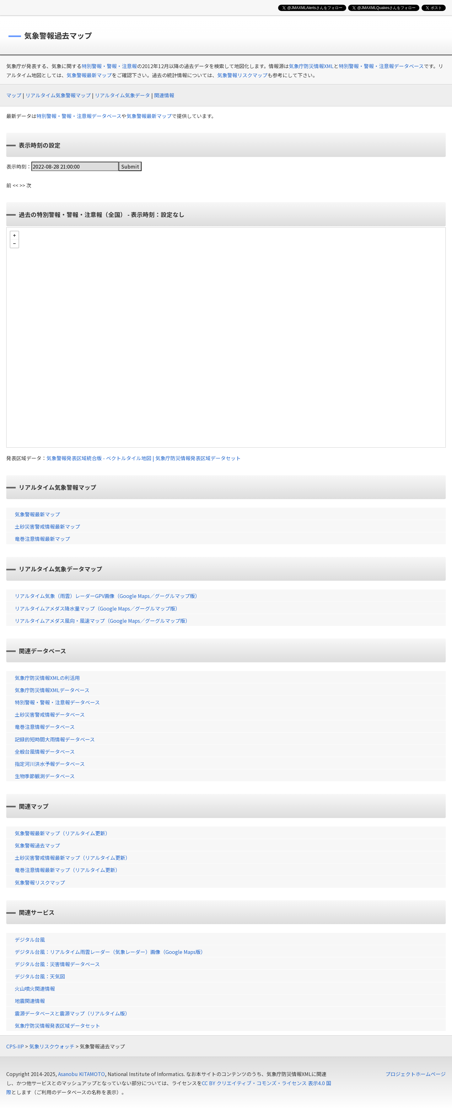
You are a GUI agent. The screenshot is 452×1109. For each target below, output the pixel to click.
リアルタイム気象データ (122, 95)
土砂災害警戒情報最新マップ (47, 526)
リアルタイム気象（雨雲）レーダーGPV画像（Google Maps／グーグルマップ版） (107, 596)
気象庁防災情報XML (311, 66)
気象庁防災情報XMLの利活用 (47, 677)
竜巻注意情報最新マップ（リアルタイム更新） (67, 870)
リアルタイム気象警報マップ (58, 95)
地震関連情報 (30, 1000)
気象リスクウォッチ (51, 1046)
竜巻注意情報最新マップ (42, 538)
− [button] (14, 244)
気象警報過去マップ (37, 845)
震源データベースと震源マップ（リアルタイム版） (72, 1013)
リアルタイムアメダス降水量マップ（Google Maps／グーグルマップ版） (97, 608)
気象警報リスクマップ (242, 75)
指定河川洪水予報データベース (50, 763)
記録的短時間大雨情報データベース (55, 739)
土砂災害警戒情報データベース (50, 714)
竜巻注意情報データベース (45, 726)
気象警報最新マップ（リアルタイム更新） (62, 833)
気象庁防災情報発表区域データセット (57, 1025)
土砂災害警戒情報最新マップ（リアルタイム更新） (72, 857)
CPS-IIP (15, 1046)
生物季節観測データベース (45, 776)
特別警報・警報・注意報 (109, 66)
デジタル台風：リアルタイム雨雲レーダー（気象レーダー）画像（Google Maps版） (110, 952)
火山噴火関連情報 (35, 988)
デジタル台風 (30, 939)
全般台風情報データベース (45, 751)
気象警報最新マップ (89, 75)
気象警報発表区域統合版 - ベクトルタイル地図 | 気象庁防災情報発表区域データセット (143, 458)
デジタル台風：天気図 (40, 976)
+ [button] (14, 235)
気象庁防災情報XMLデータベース (52, 690)
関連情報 (164, 95)
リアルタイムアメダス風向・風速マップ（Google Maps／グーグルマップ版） (102, 620)
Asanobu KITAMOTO (81, 1074)
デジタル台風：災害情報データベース (57, 964)
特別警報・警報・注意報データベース (381, 66)
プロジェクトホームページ (415, 1074)
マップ (13, 95)
